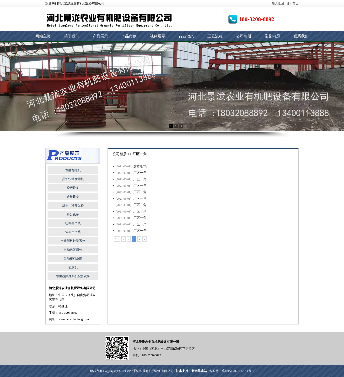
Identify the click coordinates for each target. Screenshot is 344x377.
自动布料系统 (73, 258)
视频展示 (157, 36)
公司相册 (243, 36)
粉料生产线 (73, 223)
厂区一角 (140, 173)
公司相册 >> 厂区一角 (130, 154)
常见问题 (272, 36)
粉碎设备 (73, 188)
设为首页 (292, 3)
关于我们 (71, 36)
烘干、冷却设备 (73, 205)
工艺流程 (215, 36)
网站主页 (43, 36)
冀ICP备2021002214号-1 (238, 371)
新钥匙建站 (199, 371)
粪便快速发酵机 (73, 179)
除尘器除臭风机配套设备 (73, 276)
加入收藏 (278, 3)
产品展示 (100, 36)
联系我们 (301, 36)
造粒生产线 (73, 232)
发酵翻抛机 (73, 170)
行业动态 (186, 36)
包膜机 (73, 267)
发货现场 (140, 166)
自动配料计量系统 (72, 241)
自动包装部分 (73, 249)
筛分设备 (73, 214)
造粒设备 (73, 196)
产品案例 (129, 36)
